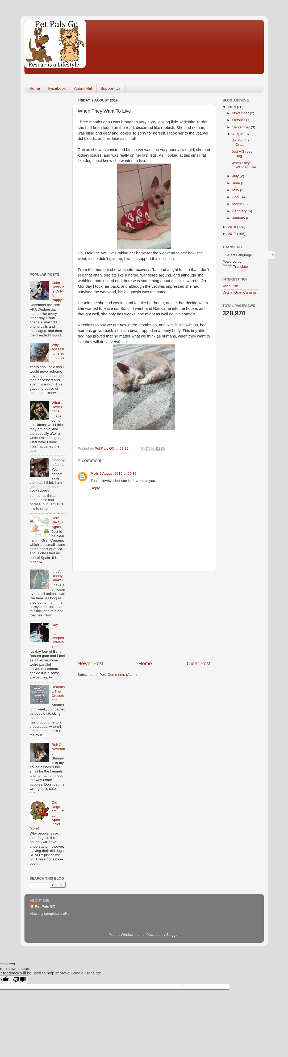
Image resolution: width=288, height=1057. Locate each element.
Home (34, 88)
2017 (232, 234)
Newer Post (91, 663)
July (236, 176)
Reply (95, 488)
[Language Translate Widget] (249, 255)
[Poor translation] (19, 979)
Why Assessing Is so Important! (58, 353)
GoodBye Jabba (58, 462)
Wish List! (230, 286)
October (239, 120)
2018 (232, 227)
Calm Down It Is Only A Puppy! (58, 291)
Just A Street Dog (241, 153)
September (241, 127)
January (239, 218)
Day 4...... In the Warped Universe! (58, 635)
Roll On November (58, 749)
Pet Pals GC (45, 906)
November (241, 113)
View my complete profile (50, 914)
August (238, 134)
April (236, 197)
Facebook (57, 88)
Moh (94, 473)
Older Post (198, 663)
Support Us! (111, 88)
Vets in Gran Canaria (239, 292)
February (240, 211)
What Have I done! (57, 407)
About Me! (83, 88)
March (237, 204)
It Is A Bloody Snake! (57, 576)
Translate (235, 267)
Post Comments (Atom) (118, 675)
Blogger (172, 935)
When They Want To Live (243, 165)
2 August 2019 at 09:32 (117, 473)
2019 (232, 107)
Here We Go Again (57, 522)
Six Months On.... (240, 142)
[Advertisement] (144, 615)
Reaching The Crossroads (58, 693)
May (236, 190)
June (236, 183)
